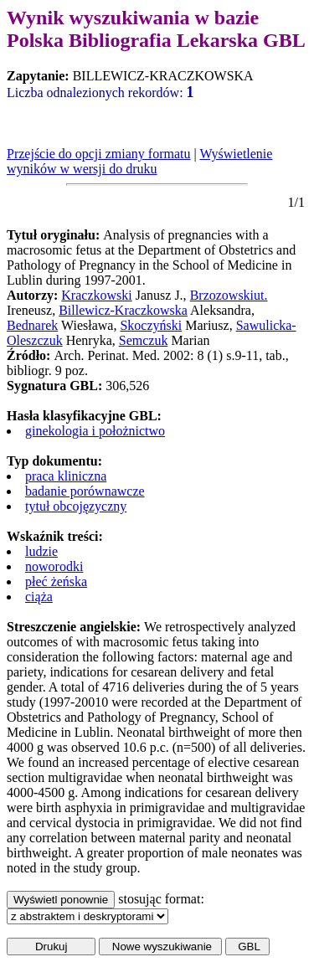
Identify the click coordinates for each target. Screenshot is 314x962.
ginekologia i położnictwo (95, 431)
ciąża (39, 596)
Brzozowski (222, 295)
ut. (260, 295)
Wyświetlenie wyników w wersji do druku (139, 161)
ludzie (41, 551)
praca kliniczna (65, 476)
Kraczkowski (96, 295)
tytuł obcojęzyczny (75, 506)
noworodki (54, 566)
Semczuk (143, 340)
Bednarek (32, 325)
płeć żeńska (56, 581)
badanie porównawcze (85, 491)
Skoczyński (151, 325)
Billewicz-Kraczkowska (123, 310)
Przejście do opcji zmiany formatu (98, 154)
